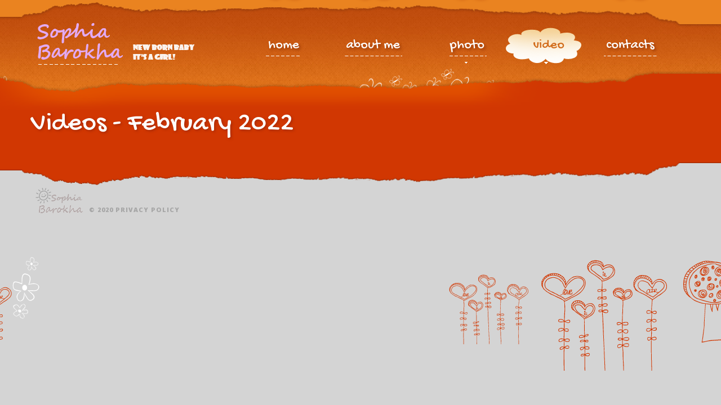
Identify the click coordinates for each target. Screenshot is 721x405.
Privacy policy (147, 209)
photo (467, 47)
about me (373, 46)
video (548, 47)
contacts (630, 46)
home (283, 46)
